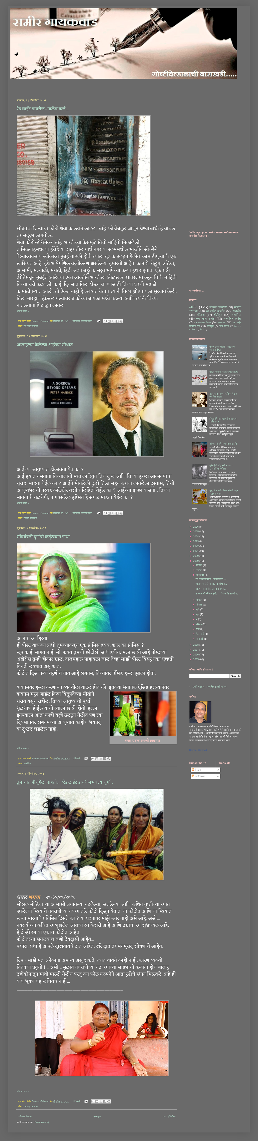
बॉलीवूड (218, 314)
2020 (196, 555)
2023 (196, 541)
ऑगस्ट (199, 604)
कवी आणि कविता (205, 318)
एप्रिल (199, 624)
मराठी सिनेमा (224, 326)
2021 (196, 551)
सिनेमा (201, 329)
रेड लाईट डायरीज (31, 326)
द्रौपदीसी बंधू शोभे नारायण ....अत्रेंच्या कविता (221, 467)
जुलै (198, 609)
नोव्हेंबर (199, 569)
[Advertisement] (65, 85)
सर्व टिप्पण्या (198, 776)
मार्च (198, 629)
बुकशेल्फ (222, 322)
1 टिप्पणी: (76, 758)
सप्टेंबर (199, 599)
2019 (196, 560)
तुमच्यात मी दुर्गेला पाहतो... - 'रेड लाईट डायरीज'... (217, 593)
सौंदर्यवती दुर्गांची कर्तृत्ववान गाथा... (44, 537)
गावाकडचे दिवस (203, 322)
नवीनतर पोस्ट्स (25, 1116)
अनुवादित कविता (232, 318)
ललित (193, 307)
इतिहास (200, 314)
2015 (196, 659)
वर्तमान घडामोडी (218, 307)
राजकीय (237, 311)
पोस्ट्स (196, 769)
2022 (196, 546)
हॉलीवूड (210, 326)
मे (197, 619)
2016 (196, 654)
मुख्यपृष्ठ (97, 1116)
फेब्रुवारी (200, 633)
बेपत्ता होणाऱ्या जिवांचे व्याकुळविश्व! (224, 371)
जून (198, 614)
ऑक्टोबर (200, 574)
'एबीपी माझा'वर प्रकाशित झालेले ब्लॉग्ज (209, 686)
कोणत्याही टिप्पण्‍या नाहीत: (82, 321)
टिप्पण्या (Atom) (41, 1122)
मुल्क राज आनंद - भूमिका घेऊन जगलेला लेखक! (223, 395)
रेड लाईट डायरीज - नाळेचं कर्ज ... (43, 109)
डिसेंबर (199, 565)
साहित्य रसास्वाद (30, 518)
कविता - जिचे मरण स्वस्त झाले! (223, 443)
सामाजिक (27, 763)
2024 (196, 536)
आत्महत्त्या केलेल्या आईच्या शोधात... (46, 345)
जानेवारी (200, 638)
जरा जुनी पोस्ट (169, 1116)
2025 (196, 531)
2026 (196, 526)
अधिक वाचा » (23, 311)
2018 (196, 644)
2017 (196, 649)
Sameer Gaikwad (198, 750)
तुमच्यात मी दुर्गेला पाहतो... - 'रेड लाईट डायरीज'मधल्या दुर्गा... (65, 782)
